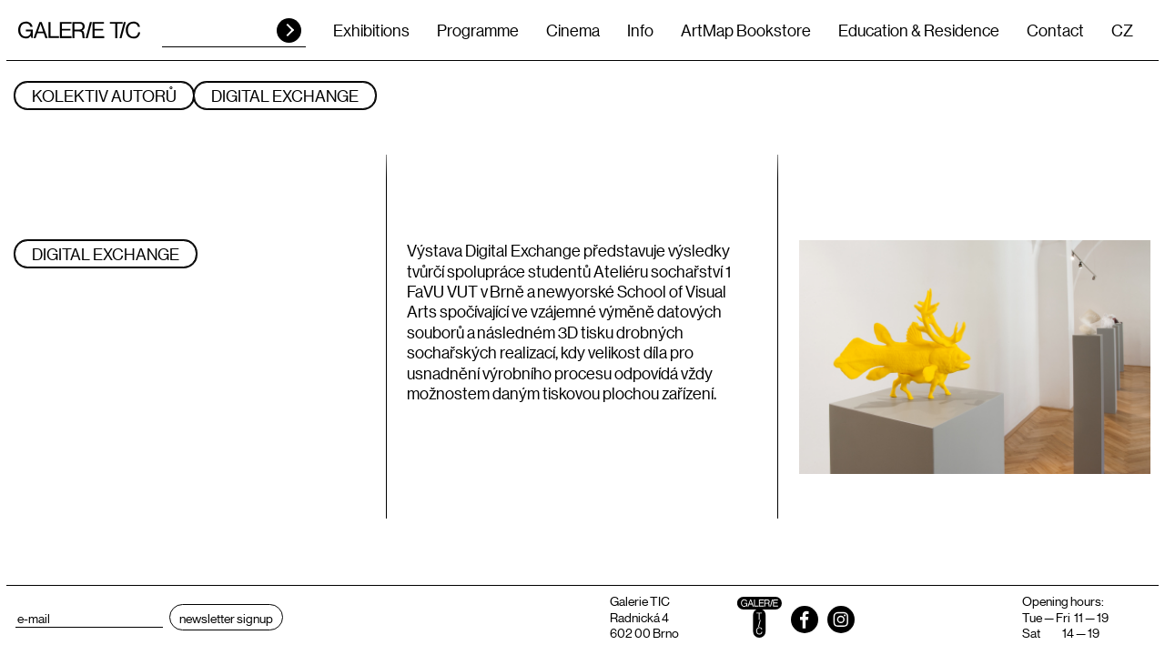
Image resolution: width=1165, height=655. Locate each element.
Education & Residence (918, 30)
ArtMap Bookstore (746, 30)
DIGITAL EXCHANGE (285, 96)
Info (640, 30)
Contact (1055, 30)
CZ (1122, 30)
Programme (478, 30)
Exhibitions (371, 30)
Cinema (573, 30)
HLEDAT (289, 30)
